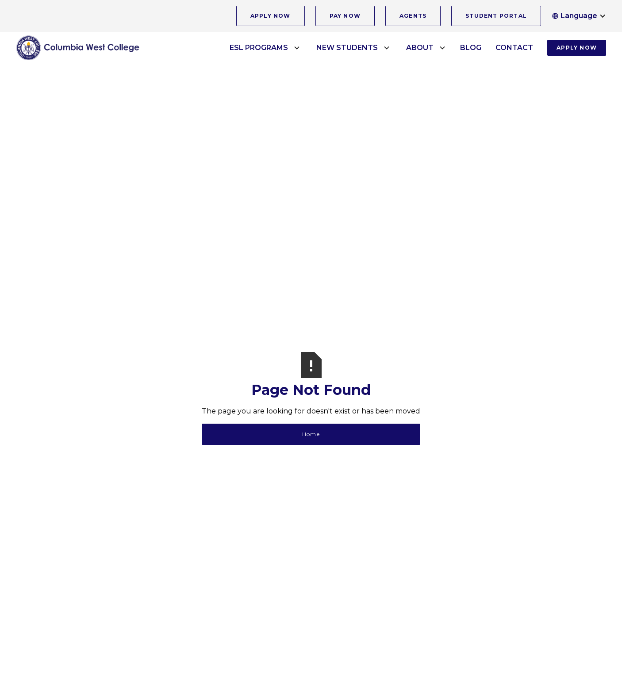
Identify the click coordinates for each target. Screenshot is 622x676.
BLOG (470, 47)
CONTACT (514, 47)
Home (311, 434)
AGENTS (412, 15)
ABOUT (420, 47)
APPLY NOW (270, 15)
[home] (78, 47)
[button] (579, 16)
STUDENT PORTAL (496, 15)
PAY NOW (345, 15)
